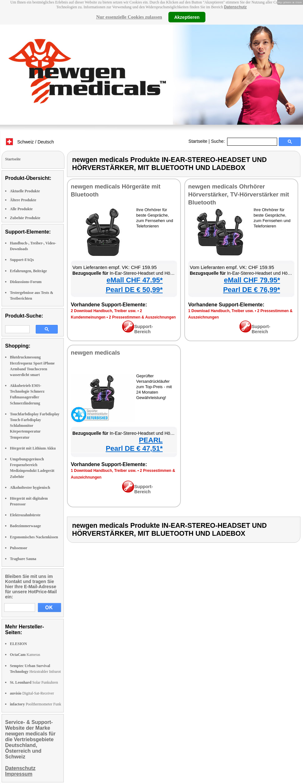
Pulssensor (18, 548)
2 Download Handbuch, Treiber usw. (104, 311)
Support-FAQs (22, 259)
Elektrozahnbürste (25, 515)
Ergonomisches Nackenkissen (34, 537)
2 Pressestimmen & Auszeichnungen (142, 317)
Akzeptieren (186, 16)
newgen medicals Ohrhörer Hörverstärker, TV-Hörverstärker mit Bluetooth (238, 194)
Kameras (25, 654)
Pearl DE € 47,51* (134, 448)
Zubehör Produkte (25, 218)
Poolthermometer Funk (35, 704)
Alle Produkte (21, 209)
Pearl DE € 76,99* (251, 290)
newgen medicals (95, 352)
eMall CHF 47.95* (135, 280)
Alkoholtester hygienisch (30, 487)
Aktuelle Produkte (25, 191)
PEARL (151, 440)
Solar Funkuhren (34, 682)
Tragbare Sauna (23, 559)
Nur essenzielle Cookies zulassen (129, 16)
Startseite (197, 141)
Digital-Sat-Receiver (32, 693)
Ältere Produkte (23, 200)
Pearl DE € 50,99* (134, 290)
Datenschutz (235, 7)
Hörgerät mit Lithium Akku (33, 448)
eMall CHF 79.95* (252, 280)
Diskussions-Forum (25, 282)
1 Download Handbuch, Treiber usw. (221, 311)
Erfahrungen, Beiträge (28, 271)
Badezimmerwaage (25, 526)
